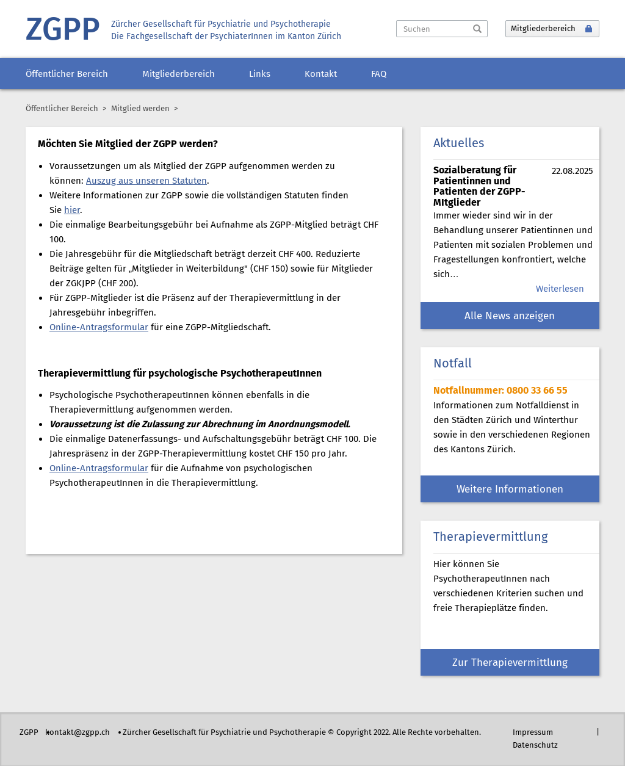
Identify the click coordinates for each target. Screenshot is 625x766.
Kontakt (321, 74)
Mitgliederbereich (178, 74)
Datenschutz (535, 745)
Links (259, 74)
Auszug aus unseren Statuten (146, 181)
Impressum (533, 732)
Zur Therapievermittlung (510, 663)
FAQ (378, 74)
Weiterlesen (560, 289)
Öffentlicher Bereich (67, 74)
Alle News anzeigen (509, 316)
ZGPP (63, 31)
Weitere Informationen (510, 490)
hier (72, 210)
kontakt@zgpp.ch (77, 732)
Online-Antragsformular (98, 327)
